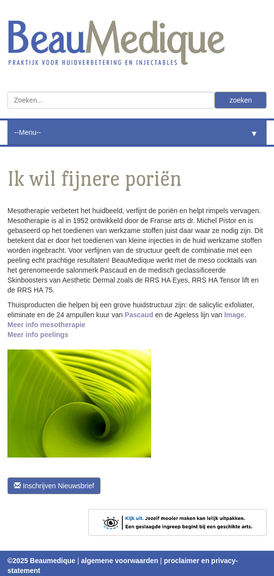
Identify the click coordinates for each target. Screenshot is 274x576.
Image (234, 315)
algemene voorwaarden (120, 561)
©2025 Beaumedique (41, 561)
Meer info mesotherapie (46, 325)
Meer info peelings (37, 335)
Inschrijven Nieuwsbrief (54, 486)
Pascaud (139, 315)
